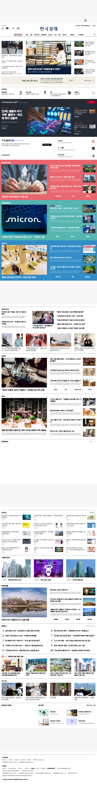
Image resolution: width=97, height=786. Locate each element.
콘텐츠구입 (13, 768)
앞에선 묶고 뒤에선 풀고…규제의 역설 (84, 698)
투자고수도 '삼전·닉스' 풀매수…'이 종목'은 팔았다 (81, 127)
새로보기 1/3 (92, 512)
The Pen (4, 681)
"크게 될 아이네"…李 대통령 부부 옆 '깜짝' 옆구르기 (42, 327)
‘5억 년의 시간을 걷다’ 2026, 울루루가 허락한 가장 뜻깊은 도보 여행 (65, 600)
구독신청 (10, 760)
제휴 (9, 768)
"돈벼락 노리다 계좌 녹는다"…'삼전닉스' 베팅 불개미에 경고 (24, 645)
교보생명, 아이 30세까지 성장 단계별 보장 (43, 541)
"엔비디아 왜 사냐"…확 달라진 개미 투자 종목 (14, 323)
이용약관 (43, 768)
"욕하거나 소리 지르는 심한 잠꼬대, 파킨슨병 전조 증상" (43, 525)
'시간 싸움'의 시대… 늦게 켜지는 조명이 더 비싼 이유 (66, 421)
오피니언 (64, 35)
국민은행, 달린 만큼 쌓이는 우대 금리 (76, 516)
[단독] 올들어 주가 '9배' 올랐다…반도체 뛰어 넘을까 (12, 114)
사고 (94, 705)
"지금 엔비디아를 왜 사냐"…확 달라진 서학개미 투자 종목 (72, 650)
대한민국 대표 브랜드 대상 (15, 656)
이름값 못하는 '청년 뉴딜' (8, 94)
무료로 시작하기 (47, 144)
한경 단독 (76, 108)
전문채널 (72, 35)
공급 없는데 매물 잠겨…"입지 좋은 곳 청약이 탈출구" (44, 533)
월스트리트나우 (56, 206)
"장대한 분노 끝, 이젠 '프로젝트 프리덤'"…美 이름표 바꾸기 (65, 217)
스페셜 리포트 (6, 557)
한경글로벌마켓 (6, 203)
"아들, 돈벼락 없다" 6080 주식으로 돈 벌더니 (71, 320)
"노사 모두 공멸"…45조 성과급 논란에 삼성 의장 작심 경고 (72, 640)
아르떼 (3, 356)
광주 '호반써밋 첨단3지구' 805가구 (61, 258)
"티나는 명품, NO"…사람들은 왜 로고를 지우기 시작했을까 (65, 400)
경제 (27, 35)
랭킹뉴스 (4, 626)
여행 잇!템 (89, 619)
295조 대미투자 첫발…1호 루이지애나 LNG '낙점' (69, 645)
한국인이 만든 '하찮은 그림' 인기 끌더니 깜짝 (14, 313)
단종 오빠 (53, 697)
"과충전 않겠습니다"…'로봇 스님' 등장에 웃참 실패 (36, 349)
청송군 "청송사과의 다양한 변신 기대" (35, 674)
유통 (59, 35)
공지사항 (40, 705)
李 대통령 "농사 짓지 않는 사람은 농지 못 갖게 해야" (90, 53)
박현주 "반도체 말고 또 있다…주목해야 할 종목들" (21, 636)
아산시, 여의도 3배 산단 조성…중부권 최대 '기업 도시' (60, 674)
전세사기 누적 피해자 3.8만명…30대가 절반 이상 (12, 62)
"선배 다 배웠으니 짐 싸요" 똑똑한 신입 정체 (70, 328)
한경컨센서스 (58, 196)
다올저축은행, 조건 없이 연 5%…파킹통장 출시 (11, 533)
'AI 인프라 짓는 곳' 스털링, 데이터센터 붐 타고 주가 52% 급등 (11, 541)
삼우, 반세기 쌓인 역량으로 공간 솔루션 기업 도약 (84, 674)
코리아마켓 (36, 35)
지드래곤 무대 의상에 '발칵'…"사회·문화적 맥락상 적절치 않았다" (74, 636)
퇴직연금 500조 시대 (11, 580)
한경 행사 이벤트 (6, 705)
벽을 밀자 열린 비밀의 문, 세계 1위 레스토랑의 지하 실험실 (24, 430)
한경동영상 (5, 441)
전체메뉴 (81, 35)
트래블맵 (56, 619)
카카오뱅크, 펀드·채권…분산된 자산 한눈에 (11, 525)
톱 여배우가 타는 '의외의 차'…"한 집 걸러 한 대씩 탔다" (22, 640)
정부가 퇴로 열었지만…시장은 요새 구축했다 (12, 698)
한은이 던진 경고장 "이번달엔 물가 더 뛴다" (44, 69)
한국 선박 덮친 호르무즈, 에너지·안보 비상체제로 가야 (58, 95)
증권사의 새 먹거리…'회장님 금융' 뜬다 (62, 177)
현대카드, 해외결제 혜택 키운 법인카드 (76, 541)
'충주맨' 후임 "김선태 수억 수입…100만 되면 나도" (60, 349)
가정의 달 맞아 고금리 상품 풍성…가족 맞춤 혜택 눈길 (48, 516)
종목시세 (73, 236)
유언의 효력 (77, 94)
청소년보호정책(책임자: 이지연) (64, 768)
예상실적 (58, 236)
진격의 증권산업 (74, 580)
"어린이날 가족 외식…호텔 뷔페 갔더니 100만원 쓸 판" (22, 650)
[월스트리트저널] (13, 28)
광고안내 (23, 760)
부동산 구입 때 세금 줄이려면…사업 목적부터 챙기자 (11, 549)
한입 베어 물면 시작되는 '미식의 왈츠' (61, 410)
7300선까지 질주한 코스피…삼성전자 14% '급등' (89, 43)
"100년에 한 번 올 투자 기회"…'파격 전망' (70, 316)
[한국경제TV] (8, 28)
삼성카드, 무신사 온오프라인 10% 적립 (43, 549)
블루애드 (29, 760)
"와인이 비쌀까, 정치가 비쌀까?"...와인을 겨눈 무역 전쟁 (23, 390)
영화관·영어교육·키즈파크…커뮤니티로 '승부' (19, 277)
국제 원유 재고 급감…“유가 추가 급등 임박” (90, 62)
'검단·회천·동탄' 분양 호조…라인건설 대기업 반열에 (65, 247)
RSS (38, 768)
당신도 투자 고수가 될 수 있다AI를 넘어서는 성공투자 (12, 72)
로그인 (94, 25)
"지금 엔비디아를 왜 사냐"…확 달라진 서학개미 (65, 228)
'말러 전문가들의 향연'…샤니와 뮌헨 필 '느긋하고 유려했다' (65, 360)
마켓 (88, 196)
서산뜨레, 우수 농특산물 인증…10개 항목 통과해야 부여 (11, 674)
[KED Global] (18, 28)
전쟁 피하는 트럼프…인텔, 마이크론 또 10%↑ (64, 208)
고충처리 (17, 760)
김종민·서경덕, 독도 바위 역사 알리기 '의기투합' (84, 349)
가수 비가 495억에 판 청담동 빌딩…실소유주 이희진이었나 (11, 349)
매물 (73, 277)
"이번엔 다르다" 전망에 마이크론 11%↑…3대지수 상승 (23, 237)
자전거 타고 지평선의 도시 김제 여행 (15, 620)
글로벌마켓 (43, 35)
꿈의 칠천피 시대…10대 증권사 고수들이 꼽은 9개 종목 (22, 631)
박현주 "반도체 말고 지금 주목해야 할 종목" (70, 312)
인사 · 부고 (89, 705)
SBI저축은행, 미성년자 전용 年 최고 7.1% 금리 (75, 525)
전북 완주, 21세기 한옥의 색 (58, 590)
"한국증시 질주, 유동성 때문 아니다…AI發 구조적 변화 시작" (65, 187)
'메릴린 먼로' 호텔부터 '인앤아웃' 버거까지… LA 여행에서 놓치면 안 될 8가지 (65, 610)
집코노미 (50, 35)
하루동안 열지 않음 (87, 80)
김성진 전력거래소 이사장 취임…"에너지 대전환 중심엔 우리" (75, 549)
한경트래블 (5, 586)
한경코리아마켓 (6, 163)
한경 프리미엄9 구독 (85, 25)
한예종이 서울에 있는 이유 (32, 94)
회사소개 (4, 760)
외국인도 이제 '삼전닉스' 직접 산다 (15, 196)
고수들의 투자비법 (78, 123)
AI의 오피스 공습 (42, 580)
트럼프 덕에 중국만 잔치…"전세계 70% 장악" (71, 324)
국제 (55, 35)
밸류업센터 (87, 277)
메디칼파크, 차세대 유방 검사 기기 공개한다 (11, 516)
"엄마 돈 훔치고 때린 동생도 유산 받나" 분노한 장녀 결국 (36, 698)
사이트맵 (26, 768)
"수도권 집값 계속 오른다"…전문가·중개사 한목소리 (12, 67)
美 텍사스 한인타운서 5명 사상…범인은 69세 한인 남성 (90, 71)
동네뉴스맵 (58, 277)
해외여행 (78, 619)
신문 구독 (78, 25)
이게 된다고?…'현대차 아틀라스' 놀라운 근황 (12, 56)
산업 (31, 35)
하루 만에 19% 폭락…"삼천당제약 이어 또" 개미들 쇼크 (71, 631)
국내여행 (67, 619)
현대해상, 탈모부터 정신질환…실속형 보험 (75, 533)
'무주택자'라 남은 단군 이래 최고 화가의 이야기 (64, 370)
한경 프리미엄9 (18, 35)
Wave (3, 396)
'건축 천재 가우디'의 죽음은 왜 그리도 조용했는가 (65, 381)
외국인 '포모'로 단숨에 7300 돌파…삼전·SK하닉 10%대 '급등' (65, 167)
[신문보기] (3, 28)
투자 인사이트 (5, 108)
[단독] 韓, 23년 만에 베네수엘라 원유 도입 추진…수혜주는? (80, 112)
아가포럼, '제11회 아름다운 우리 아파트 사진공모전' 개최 (65, 268)
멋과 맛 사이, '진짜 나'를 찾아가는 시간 (62, 431)
